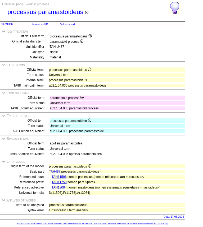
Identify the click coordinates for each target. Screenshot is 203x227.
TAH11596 (59, 177)
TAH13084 (59, 187)
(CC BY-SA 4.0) (161, 223)
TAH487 (54, 171)
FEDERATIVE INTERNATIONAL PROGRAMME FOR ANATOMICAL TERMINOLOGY (57, 223)
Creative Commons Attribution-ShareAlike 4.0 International (125, 223)
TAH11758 (59, 182)
